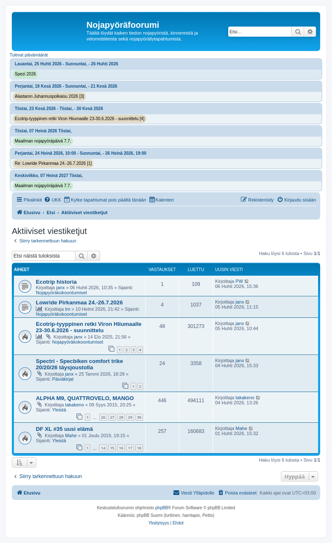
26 (103, 417)
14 (103, 448)
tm (67, 309)
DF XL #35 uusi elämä (64, 429)
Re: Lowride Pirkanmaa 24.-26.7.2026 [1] (53, 163)
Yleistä (59, 409)
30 (139, 417)
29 (130, 417)
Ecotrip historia (56, 282)
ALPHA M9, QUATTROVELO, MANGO (85, 398)
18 (139, 448)
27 (112, 417)
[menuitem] (52, 200)
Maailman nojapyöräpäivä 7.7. (43, 141)
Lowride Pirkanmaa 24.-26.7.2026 (79, 302)
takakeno (74, 404)
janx (60, 287)
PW (239, 281)
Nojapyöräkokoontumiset (61, 292)
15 (112, 448)
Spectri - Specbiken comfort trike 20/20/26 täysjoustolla (79, 364)
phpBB (161, 507)
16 (121, 448)
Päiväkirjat (63, 379)
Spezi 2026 (25, 74)
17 (130, 448)
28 (121, 417)
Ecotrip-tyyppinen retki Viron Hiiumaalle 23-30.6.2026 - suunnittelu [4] (79, 118)
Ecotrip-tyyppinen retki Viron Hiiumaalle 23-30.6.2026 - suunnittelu (88, 327)
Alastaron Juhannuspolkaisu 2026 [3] (49, 96)
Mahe (71, 435)
